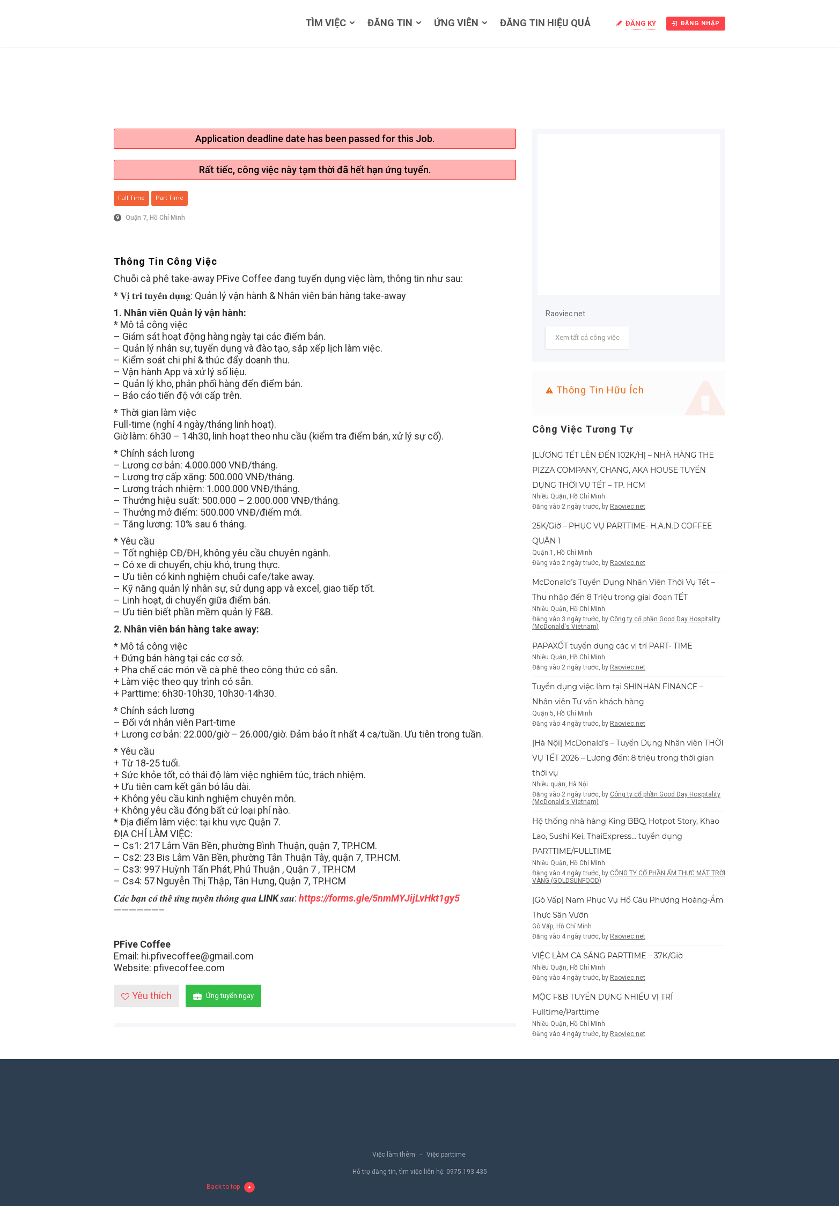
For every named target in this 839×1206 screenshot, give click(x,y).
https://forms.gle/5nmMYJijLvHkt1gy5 (379, 898)
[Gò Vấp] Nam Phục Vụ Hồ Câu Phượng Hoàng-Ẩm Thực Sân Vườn (627, 907)
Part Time (169, 198)
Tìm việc (325, 22)
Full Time (131, 198)
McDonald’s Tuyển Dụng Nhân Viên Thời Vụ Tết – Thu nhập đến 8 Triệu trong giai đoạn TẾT (623, 589)
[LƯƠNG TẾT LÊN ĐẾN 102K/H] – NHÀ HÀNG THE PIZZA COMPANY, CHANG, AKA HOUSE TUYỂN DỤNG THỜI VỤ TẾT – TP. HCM (623, 470)
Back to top (231, 1187)
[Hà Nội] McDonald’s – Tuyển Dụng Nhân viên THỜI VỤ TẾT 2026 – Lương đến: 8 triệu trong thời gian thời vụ (628, 758)
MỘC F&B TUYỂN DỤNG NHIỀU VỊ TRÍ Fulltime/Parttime (602, 1004)
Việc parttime (446, 1154)
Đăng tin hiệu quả (545, 22)
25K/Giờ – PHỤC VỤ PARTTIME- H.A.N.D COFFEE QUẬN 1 (622, 533)
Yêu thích (146, 995)
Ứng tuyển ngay (223, 996)
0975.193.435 (466, 1171)
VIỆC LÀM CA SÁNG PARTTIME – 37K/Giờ (607, 956)
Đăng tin (390, 22)
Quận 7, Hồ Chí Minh (155, 217)
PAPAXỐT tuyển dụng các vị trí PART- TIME (612, 646)
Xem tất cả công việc (587, 337)
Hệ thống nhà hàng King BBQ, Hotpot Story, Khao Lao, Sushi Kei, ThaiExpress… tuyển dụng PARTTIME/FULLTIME (625, 836)
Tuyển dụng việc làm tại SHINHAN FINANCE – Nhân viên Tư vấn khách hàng (617, 694)
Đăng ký (640, 23)
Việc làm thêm (393, 1154)
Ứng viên (456, 22)
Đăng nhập (696, 23)
